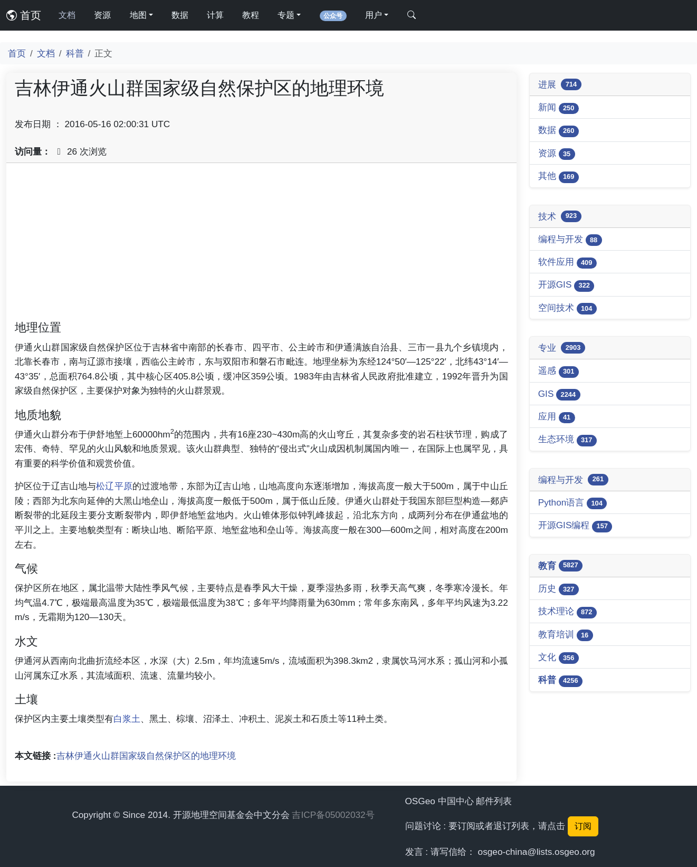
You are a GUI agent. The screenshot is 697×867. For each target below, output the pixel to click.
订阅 (583, 826)
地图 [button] (138, 15)
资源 (102, 15)
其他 (558, 176)
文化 (558, 658)
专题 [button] (286, 15)
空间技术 (567, 308)
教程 (250, 15)
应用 (556, 417)
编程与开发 (570, 240)
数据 (179, 15)
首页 (23, 15)
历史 (558, 589)
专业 (561, 348)
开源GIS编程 (575, 526)
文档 (67, 15)
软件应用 (567, 262)
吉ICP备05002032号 (333, 814)
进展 (559, 84)
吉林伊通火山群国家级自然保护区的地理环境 (146, 755)
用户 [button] (373, 15)
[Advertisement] (261, 245)
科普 (75, 53)
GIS (559, 394)
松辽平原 (114, 486)
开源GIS (566, 285)
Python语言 (572, 503)
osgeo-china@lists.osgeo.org (536, 851)
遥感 (558, 371)
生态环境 (567, 440)
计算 (215, 15)
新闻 (558, 108)
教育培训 (565, 635)
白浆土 (126, 718)
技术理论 (567, 612)
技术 (559, 216)
